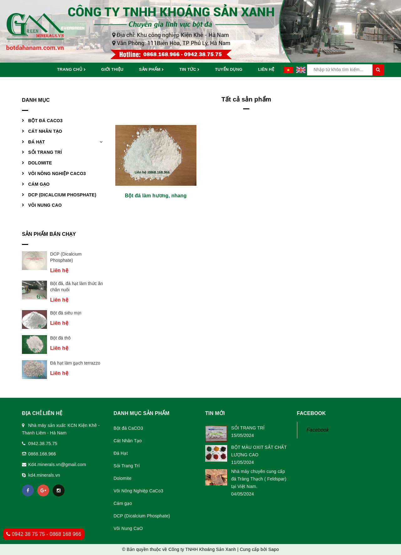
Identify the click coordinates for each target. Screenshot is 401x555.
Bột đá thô (60, 337)
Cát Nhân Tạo (45, 131)
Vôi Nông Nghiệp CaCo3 (57, 173)
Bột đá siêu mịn (65, 312)
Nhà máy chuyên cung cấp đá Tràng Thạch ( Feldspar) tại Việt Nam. (258, 479)
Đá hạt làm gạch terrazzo (75, 363)
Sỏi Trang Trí (45, 152)
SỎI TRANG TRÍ (247, 427)
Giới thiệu (112, 69)
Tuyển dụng (228, 69)
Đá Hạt (36, 141)
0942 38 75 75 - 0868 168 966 (43, 534)
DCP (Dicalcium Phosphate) (62, 194)
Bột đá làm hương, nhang (155, 195)
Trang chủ (71, 70)
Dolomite (40, 162)
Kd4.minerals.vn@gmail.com (57, 464)
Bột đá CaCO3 (45, 120)
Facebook (318, 430)
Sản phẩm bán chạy (49, 234)
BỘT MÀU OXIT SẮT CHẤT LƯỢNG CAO (259, 451)
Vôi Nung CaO (45, 205)
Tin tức (189, 70)
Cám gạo (38, 184)
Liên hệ (266, 69)
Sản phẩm (151, 70)
